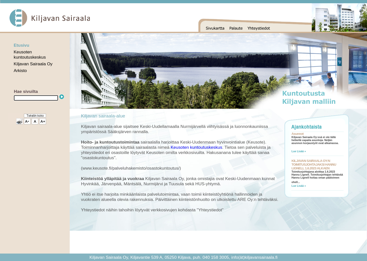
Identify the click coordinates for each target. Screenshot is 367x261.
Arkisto (20, 70)
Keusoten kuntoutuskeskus (30, 54)
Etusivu (21, 45)
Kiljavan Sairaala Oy (33, 63)
